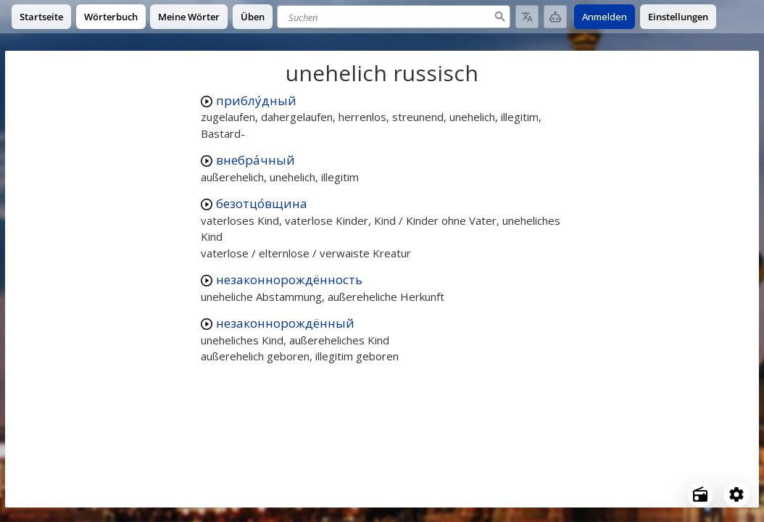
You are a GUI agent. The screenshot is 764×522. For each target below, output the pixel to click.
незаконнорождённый (285, 323)
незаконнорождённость (289, 279)
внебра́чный (255, 160)
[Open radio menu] (700, 494)
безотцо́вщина (261, 203)
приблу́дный (256, 100)
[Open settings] (736, 494)
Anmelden (604, 16)
